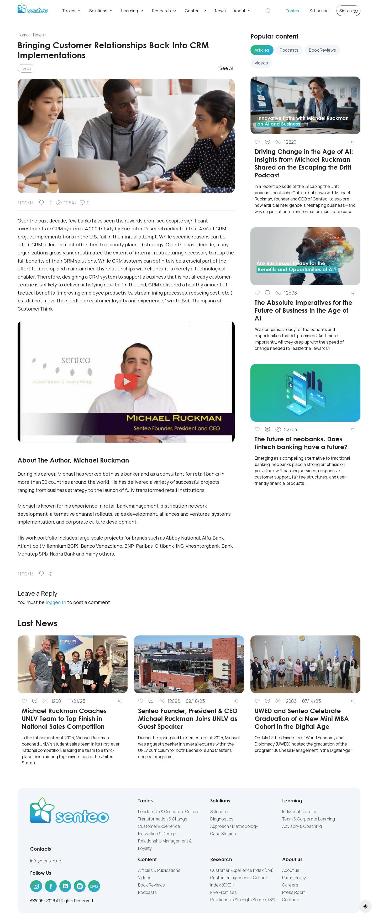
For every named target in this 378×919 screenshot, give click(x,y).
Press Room (294, 892)
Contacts (291, 899)
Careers (290, 885)
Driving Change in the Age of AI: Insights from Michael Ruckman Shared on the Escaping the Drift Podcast (304, 163)
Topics (71, 11)
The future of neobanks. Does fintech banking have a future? (302, 442)
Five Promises (223, 892)
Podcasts (147, 892)
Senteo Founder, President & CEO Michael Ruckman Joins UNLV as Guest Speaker (188, 718)
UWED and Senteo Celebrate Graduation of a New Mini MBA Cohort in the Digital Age (302, 718)
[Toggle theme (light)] (365, 906)
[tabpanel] (305, 285)
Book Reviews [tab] (322, 50)
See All (227, 68)
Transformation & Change (162, 819)
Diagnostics (221, 819)
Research (164, 11)
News (220, 11)
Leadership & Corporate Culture (169, 811)
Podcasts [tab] (289, 50)
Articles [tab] (262, 50)
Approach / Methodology (234, 826)
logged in (56, 602)
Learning (132, 11)
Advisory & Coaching (302, 826)
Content (196, 11)
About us (290, 870)
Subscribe (319, 11)
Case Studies (223, 833)
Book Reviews (151, 885)
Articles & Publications (159, 870)
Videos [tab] (261, 63)
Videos (144, 877)
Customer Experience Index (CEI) (242, 870)
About (242, 11)
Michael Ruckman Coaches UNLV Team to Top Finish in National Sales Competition (64, 718)
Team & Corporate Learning (308, 819)
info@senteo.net (46, 861)
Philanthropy (294, 877)
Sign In (348, 11)
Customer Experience (159, 826)
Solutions (101, 11)
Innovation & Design (157, 833)
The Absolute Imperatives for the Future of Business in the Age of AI (303, 310)
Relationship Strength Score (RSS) (243, 899)
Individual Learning (299, 811)
